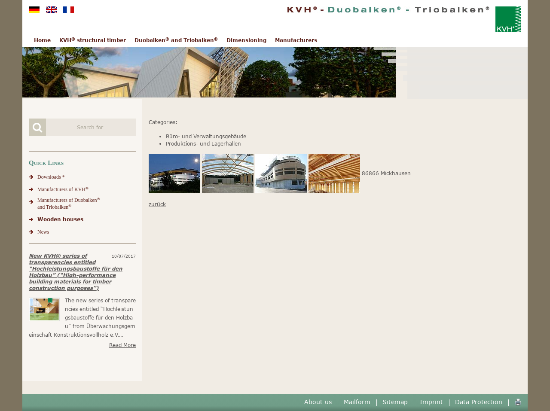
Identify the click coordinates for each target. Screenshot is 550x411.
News (43, 232)
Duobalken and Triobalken (176, 40)
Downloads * (51, 177)
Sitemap (395, 401)
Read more (122, 345)
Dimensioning (246, 40)
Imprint (431, 401)
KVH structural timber (92, 40)
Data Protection (478, 401)
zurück (157, 204)
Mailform (357, 401)
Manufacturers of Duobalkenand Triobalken (68, 203)
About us (318, 401)
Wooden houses (60, 219)
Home (42, 40)
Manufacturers (296, 40)
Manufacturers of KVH (63, 189)
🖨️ (518, 401)
